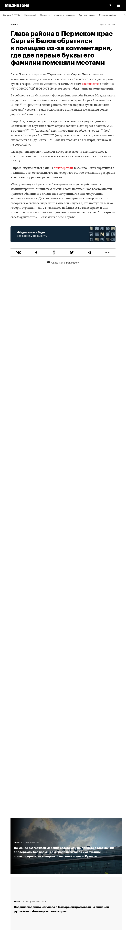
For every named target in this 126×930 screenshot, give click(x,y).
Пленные (45, 15)
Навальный (30, 15)
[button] (118, 5)
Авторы (7, 841)
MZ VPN (7, 878)
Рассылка (8, 869)
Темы (6, 850)
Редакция (8, 822)
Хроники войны (107, 15)
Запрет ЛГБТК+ (11, 15)
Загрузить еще (66, 701)
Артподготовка (87, 15)
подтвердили (63, 168)
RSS (7, 860)
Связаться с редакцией (63, 262)
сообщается (90, 84)
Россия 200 (9, 888)
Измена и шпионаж (64, 15)
